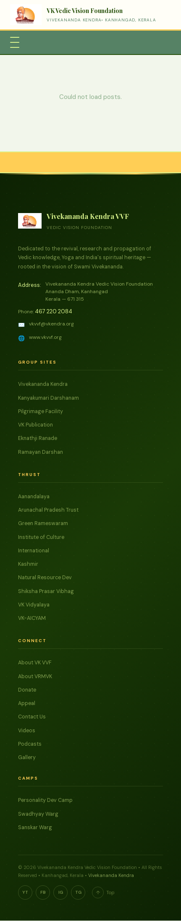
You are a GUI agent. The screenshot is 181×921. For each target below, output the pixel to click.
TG (78, 892)
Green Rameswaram (43, 523)
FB (43, 892)
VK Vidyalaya (34, 604)
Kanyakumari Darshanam (48, 398)
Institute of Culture (41, 537)
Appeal (26, 703)
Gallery (27, 757)
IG (60, 892)
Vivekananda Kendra (43, 384)
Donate (27, 690)
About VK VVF (35, 662)
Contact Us (32, 716)
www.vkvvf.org (45, 337)
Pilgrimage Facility (40, 411)
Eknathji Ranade (37, 438)
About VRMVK (35, 676)
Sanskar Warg (35, 827)
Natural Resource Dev (45, 577)
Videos (26, 730)
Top (103, 892)
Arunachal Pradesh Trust (48, 510)
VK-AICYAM (32, 618)
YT (25, 892)
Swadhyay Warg (38, 814)
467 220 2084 (53, 311)
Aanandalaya (34, 496)
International (33, 550)
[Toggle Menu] (15, 42)
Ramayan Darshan (40, 452)
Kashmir (28, 564)
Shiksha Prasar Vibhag (46, 591)
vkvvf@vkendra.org (51, 323)
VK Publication (35, 424)
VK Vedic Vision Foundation (85, 11)
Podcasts (30, 744)
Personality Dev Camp (45, 800)
